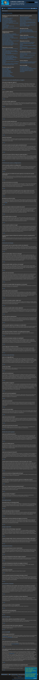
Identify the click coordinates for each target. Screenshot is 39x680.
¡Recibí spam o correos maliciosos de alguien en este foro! (28, 32)
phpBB (6, 202)
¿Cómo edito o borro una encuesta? (8, 55)
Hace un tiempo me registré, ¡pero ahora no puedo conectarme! (10, 23)
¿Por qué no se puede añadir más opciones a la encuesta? (9, 54)
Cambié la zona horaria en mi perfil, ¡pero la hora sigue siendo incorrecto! (10, 38)
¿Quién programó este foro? (24, 66)
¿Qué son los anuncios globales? (7, 72)
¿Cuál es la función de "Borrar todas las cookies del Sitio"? (10, 28)
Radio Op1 (9, 8)
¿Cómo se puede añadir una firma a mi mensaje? (10, 51)
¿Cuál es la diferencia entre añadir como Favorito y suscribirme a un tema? (28, 53)
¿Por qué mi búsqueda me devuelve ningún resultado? (27, 44)
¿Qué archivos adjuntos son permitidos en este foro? (28, 61)
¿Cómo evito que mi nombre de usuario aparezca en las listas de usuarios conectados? (10, 35)
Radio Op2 (13, 8)
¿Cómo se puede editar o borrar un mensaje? (9, 50)
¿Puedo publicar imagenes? (6, 71)
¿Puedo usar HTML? (5, 69)
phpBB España (23, 678)
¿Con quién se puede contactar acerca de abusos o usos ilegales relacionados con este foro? (28, 69)
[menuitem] (5, 8)
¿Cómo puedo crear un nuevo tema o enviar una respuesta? (10, 49)
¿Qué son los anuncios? (6, 73)
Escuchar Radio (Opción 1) (15, 679)
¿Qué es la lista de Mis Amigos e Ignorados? (27, 36)
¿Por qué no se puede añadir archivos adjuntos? (10, 57)
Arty (20, 676)
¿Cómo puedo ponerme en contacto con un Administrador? (27, 71)
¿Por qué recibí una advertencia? (7, 58)
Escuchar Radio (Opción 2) (23, 679)
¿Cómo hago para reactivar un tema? (8, 64)
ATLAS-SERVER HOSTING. (21, 677)
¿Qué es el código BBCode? (6, 68)
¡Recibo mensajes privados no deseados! (26, 30)
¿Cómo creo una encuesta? (6, 52)
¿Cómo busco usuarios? (24, 47)
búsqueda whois (11, 653)
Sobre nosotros (21, 674)
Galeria (36, 8)
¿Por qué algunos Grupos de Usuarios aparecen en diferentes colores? (28, 23)
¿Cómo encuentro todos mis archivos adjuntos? (27, 62)
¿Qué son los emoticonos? (6, 70)
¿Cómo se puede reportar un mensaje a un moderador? (9, 60)
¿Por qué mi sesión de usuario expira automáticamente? (8, 26)
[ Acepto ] (34, 678)
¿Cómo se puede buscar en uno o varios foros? (27, 42)
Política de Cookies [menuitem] (14, 674)
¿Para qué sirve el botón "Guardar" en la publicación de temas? (10, 62)
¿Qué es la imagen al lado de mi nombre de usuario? (10, 40)
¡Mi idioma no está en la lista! (6, 39)
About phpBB (10, 637)
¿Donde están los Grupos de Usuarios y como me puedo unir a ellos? (28, 20)
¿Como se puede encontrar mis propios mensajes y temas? (28, 49)
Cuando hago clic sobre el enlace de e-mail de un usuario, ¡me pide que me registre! (10, 44)
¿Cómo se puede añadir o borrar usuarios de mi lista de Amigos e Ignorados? (28, 38)
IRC (17, 8)
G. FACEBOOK (20, 8)
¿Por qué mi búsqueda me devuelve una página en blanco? (28, 46)
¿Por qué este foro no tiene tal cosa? (25, 67)
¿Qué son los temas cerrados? (7, 75)
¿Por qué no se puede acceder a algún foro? (9, 56)
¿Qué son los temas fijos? (6, 74)
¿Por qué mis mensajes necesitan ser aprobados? (10, 63)
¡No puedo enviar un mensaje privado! (26, 29)
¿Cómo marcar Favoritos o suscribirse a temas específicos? (27, 55)
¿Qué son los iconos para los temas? (8, 76)
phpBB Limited (5, 636)
